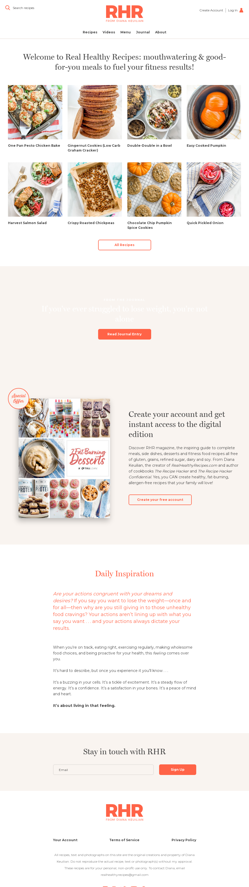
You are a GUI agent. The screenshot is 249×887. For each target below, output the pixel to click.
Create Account (211, 10)
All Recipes (124, 245)
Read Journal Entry (124, 329)
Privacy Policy (184, 840)
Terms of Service (124, 840)
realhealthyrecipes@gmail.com (124, 875)
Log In (236, 10)
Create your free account (160, 495)
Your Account (65, 840)
